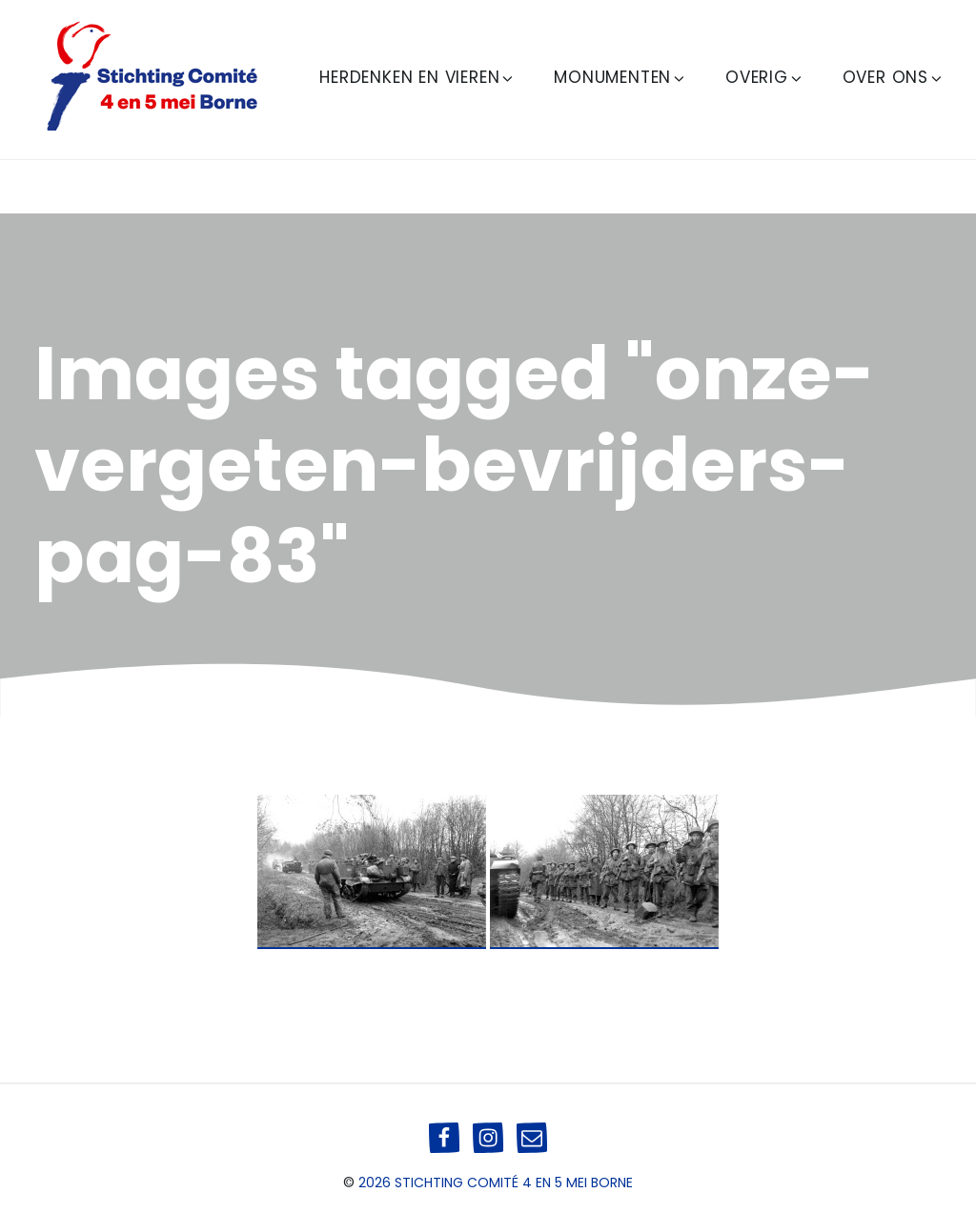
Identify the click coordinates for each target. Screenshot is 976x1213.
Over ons (894, 77)
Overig (764, 77)
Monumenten (620, 77)
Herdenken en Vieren (417, 77)
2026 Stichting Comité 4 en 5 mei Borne (495, 1182)
